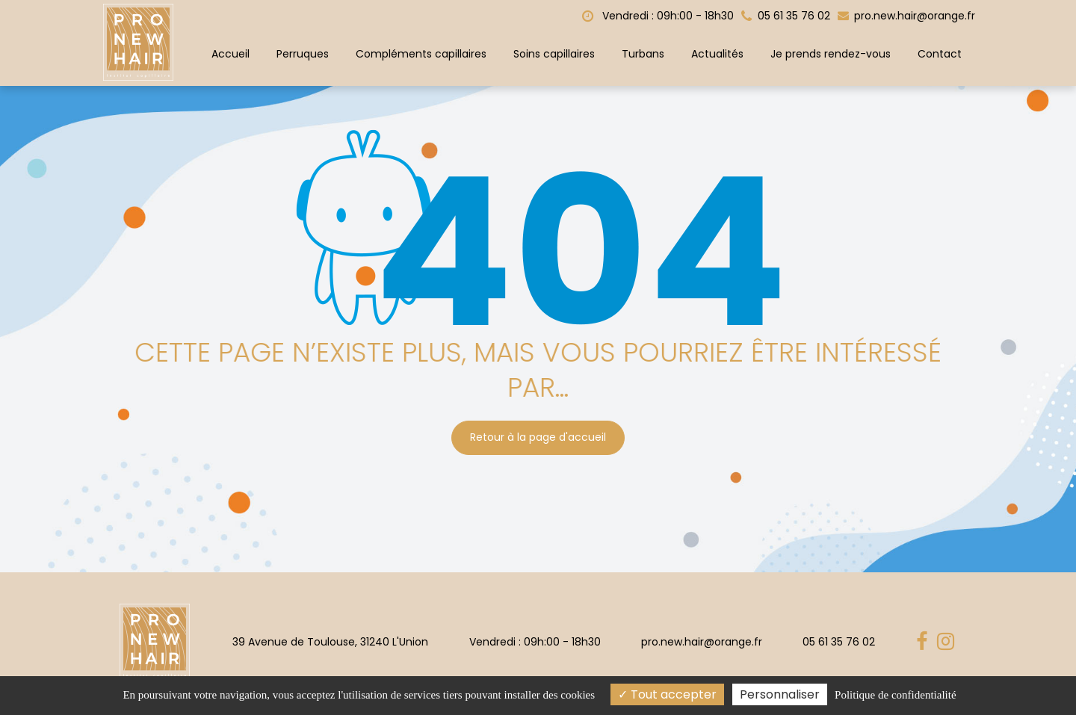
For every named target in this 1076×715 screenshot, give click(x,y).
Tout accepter (667, 694)
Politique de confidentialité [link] (895, 695)
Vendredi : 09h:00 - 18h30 (658, 15)
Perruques (302, 53)
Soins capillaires (554, 53)
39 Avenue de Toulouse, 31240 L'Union (330, 641)
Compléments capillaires (421, 53)
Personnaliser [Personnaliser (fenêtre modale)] (780, 694)
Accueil (230, 53)
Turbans (643, 53)
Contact (940, 53)
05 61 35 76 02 (839, 641)
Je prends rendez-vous (830, 53)
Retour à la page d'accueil (538, 434)
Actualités (717, 53)
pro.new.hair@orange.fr (906, 15)
